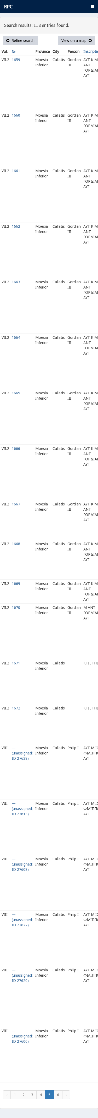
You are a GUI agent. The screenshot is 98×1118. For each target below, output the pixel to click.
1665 (16, 392)
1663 (16, 281)
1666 (16, 448)
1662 (16, 226)
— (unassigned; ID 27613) (22, 808)
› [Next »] (66, 1094)
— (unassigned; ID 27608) (22, 864)
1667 (16, 503)
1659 (16, 59)
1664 (16, 337)
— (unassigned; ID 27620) (22, 975)
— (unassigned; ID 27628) (22, 753)
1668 (16, 543)
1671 (16, 662)
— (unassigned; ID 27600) (22, 1036)
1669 (16, 583)
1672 (16, 707)
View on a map (76, 40)
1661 (16, 170)
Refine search (20, 40)
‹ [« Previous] (6, 1094)
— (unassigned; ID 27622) (22, 919)
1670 (16, 607)
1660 (16, 115)
